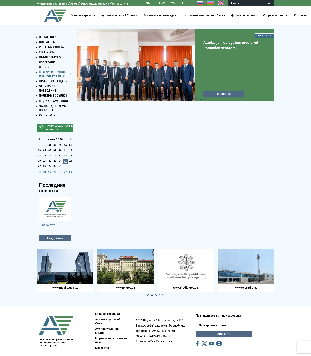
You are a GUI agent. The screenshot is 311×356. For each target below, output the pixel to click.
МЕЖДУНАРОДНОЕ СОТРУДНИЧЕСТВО (52, 74)
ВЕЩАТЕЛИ (46, 37)
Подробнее (55, 238)
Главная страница (83, 15)
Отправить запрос (275, 15)
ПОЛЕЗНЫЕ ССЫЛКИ (53, 95)
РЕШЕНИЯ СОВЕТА (51, 47)
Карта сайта (47, 115)
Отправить (224, 334)
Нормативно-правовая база (204, 15)
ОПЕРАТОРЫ (47, 42)
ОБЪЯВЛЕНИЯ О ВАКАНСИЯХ (50, 59)
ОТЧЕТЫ (44, 66)
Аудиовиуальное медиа (159, 15)
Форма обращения (244, 15)
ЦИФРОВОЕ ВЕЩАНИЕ (54, 81)
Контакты (300, 15)
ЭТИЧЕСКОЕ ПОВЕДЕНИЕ (47, 88)
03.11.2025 (264, 35)
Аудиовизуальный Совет (118, 15)
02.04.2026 (48, 225)
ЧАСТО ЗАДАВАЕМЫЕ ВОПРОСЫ (53, 108)
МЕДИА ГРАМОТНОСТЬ (54, 101)
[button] (147, 99)
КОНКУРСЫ (46, 52)
